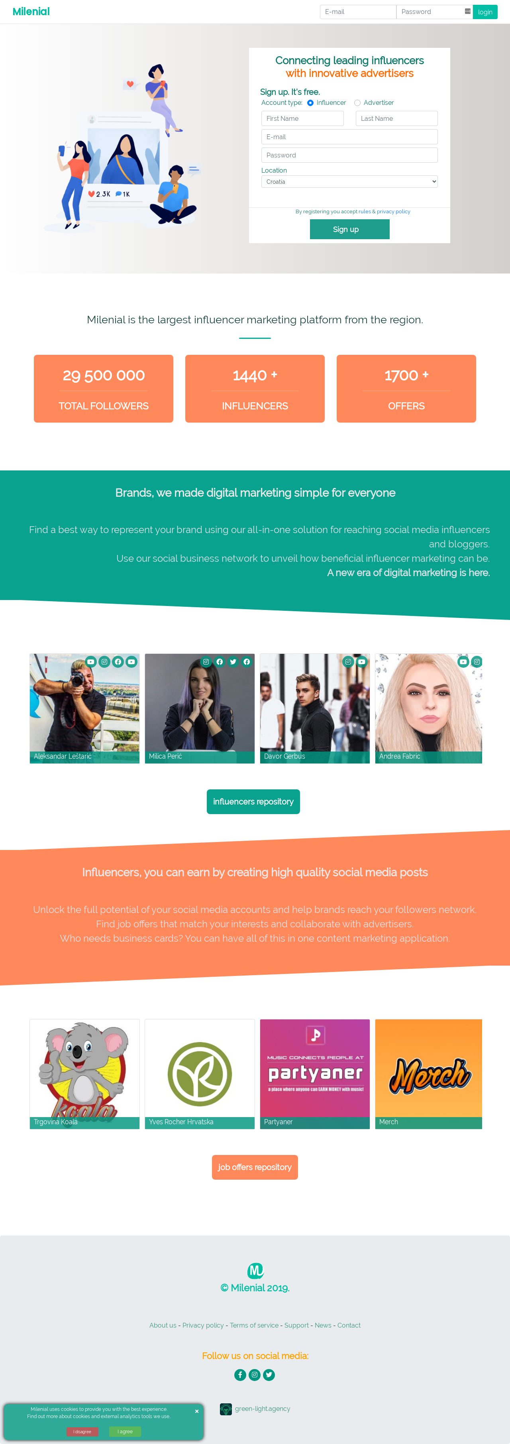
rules (365, 211)
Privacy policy (203, 1325)
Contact (349, 1325)
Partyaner (278, 1121)
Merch (388, 1121)
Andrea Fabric (399, 756)
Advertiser (379, 102)
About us (163, 1325)
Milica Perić (165, 756)
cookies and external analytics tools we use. (121, 1416)
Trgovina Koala (56, 1121)
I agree (125, 1431)
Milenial (31, 11)
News (323, 1325)
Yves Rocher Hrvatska (181, 1121)
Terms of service (254, 1325)
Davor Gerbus (284, 756)
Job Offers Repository (255, 1167)
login (485, 12)
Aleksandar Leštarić (63, 756)
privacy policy (393, 211)
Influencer (331, 102)
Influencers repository (253, 802)
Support (296, 1325)
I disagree (82, 1432)
